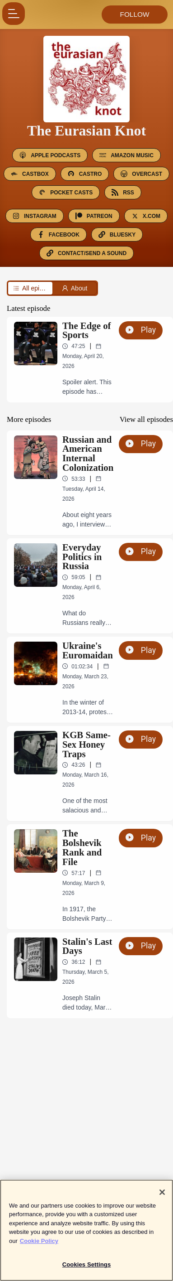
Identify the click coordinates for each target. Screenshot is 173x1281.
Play (141, 329)
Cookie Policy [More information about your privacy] (39, 1244)
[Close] (162, 1196)
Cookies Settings (86, 1268)
